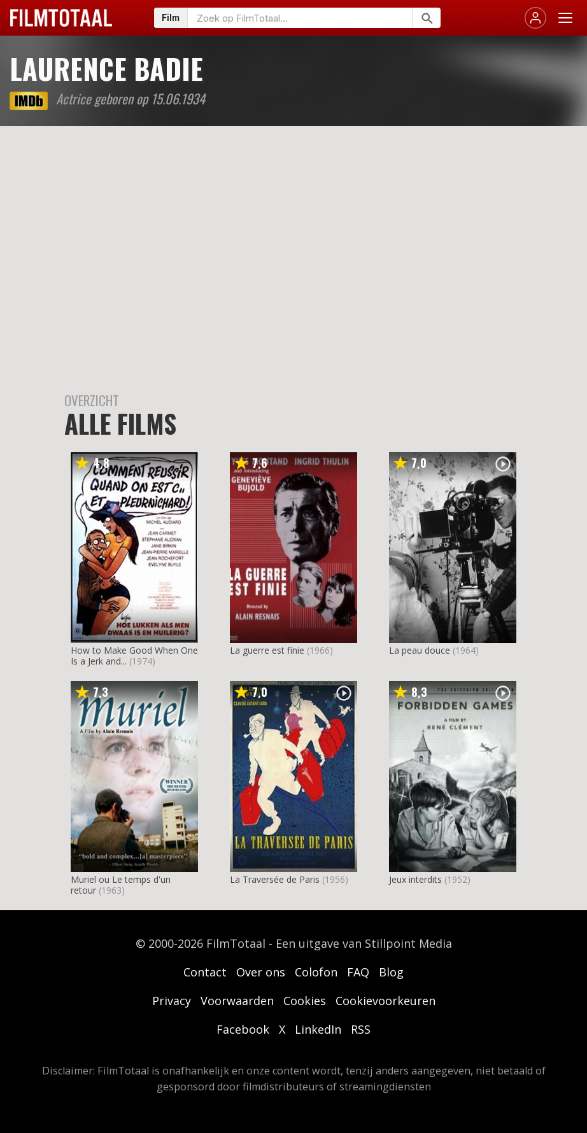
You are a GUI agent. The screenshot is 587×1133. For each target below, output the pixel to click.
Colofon (316, 972)
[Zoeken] (426, 18)
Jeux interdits (415, 879)
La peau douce (419, 650)
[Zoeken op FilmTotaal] (300, 18)
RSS (361, 1029)
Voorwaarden (237, 1000)
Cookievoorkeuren (385, 1000)
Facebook (242, 1029)
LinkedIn (318, 1029)
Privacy (171, 1000)
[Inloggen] (535, 18)
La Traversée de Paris (275, 879)
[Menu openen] (565, 17)
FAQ (358, 972)
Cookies (304, 1000)
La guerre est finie (267, 650)
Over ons (260, 972)
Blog (391, 972)
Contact (205, 972)
